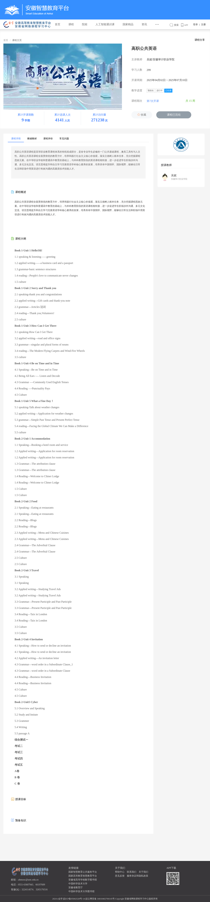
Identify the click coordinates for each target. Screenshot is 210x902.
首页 (57, 24)
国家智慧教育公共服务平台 (82, 872)
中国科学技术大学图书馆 (81, 891)
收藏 (141, 114)
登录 (195, 24)
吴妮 (173, 175)
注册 (203, 24)
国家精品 (128, 24)
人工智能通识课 (105, 24)
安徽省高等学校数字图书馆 (82, 879)
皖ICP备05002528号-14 (74, 898)
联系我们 (131, 872)
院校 (84, 24)
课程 (71, 24)
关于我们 (143, 872)
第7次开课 (155, 101)
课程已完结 (174, 114)
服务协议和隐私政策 (137, 876)
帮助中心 (119, 872)
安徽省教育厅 (75, 887)
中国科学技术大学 (77, 883)
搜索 (175, 25)
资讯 (144, 24)
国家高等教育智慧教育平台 (82, 876)
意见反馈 (119, 876)
